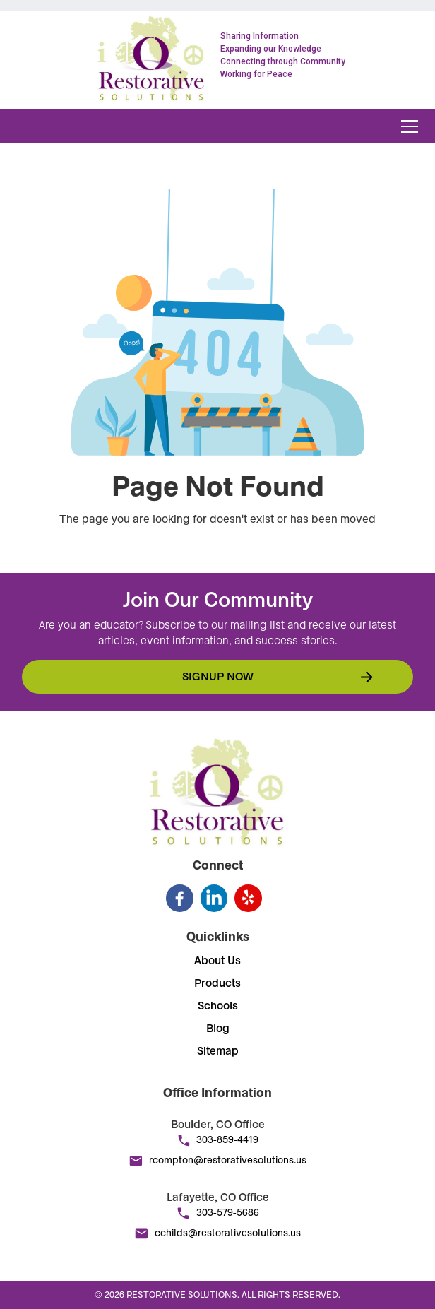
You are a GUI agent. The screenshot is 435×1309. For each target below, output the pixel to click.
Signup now (218, 676)
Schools (218, 1006)
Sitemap (218, 1051)
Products (217, 983)
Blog (218, 1028)
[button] (407, 126)
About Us (217, 960)
